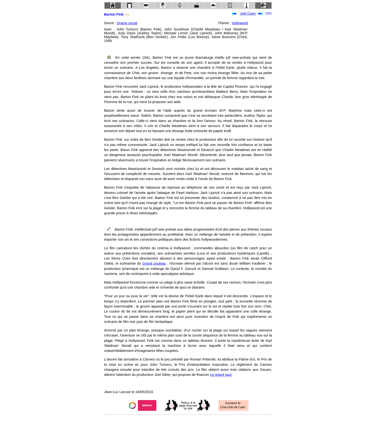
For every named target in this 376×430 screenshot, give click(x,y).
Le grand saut (221, 375)
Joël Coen (248, 13)
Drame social (127, 23)
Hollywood (240, 23)
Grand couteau (154, 263)
